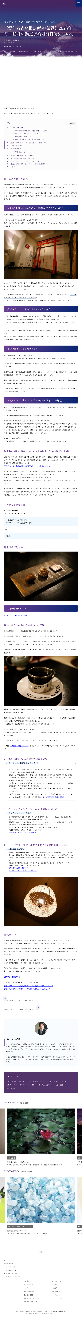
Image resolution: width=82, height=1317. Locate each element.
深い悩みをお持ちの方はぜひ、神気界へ (22, 155)
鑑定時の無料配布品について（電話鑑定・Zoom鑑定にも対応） (29, 143)
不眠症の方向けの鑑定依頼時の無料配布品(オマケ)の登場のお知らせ (27, 466)
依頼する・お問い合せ (30, 1303)
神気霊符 (54, 1289)
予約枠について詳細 (16, 146)
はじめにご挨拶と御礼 (16, 127)
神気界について (15, 167)
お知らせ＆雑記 (9, 43)
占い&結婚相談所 (29, 1293)
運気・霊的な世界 (47, 1085)
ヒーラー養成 (56, 1293)
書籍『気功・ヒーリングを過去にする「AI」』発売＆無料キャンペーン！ (28, 986)
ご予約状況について (19, 152)
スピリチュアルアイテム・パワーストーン (32, 1081)
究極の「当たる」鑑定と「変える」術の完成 (26, 134)
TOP (5, 51)
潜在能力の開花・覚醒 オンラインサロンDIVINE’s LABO (27, 164)
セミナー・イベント (53, 1081)
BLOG (13, 51)
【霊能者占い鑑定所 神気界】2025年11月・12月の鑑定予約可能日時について (54, 51)
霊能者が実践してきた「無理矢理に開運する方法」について (21, 1009)
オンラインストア (57, 1296)
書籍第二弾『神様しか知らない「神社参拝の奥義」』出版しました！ (27, 989)
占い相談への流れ (11, 1268)
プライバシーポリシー (58, 1300)
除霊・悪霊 (59, 1085)
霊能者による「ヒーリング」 (14, 1278)
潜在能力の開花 (28, 1296)
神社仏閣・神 (36, 1085)
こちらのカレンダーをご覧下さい (15, 615)
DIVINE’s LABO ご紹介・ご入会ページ (23, 871)
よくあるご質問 (28, 1286)
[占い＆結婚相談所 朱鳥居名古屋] (53, 797)
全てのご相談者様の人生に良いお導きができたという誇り (30, 131)
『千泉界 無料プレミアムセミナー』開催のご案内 (18, 1001)
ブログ (26, 1289)
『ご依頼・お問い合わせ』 (19, 746)
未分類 (64, 1081)
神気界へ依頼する (12, 976)
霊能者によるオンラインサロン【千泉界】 (23, 832)
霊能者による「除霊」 (12, 1274)
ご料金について (56, 1282)
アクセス (54, 1286)
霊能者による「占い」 (12, 1271)
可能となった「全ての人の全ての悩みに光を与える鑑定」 (30, 139)
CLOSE (72, 123)
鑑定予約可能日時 (15, 148)
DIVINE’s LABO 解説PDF (18, 868)
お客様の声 (27, 1282)
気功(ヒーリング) (12, 1085)
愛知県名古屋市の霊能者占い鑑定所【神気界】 (41, 1312)
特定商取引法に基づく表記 (31, 1300)
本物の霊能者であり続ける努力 (22, 136)
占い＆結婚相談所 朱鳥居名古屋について (22, 158)
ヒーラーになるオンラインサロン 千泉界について (24, 161)
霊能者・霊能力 (12, 1088)
